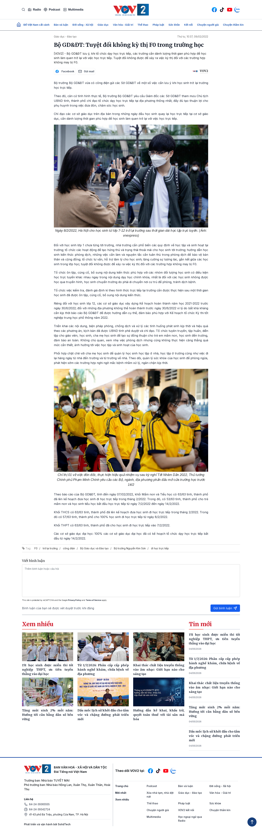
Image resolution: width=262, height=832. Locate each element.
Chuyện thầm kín (233, 24)
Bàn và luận (61, 24)
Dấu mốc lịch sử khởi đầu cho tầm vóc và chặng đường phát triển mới (214, 736)
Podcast (52, 9)
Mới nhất (120, 792)
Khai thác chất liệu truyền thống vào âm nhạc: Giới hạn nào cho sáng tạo (214, 687)
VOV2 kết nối (186, 810)
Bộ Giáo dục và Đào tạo (94, 548)
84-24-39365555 (39, 804)
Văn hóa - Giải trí (123, 24)
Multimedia (73, 9)
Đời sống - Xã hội (83, 24)
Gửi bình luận (225, 608)
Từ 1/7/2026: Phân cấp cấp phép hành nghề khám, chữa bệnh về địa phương (214, 663)
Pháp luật (158, 24)
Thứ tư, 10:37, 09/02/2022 (192, 36)
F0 (35, 548)
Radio (34, 9)
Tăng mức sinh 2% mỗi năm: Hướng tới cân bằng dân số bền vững (214, 711)
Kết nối (188, 24)
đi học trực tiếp (160, 548)
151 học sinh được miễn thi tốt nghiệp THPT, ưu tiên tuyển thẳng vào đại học (214, 639)
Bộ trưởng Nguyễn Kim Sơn (130, 548)
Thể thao (143, 24)
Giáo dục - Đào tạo (65, 36)
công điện (69, 548)
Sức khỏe (174, 24)
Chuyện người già (208, 24)
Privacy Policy (74, 600)
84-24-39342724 (39, 809)
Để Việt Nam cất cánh (36, 24)
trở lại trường (50, 548)
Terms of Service (93, 600)
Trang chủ (121, 786)
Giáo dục (103, 24)
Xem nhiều (122, 799)
